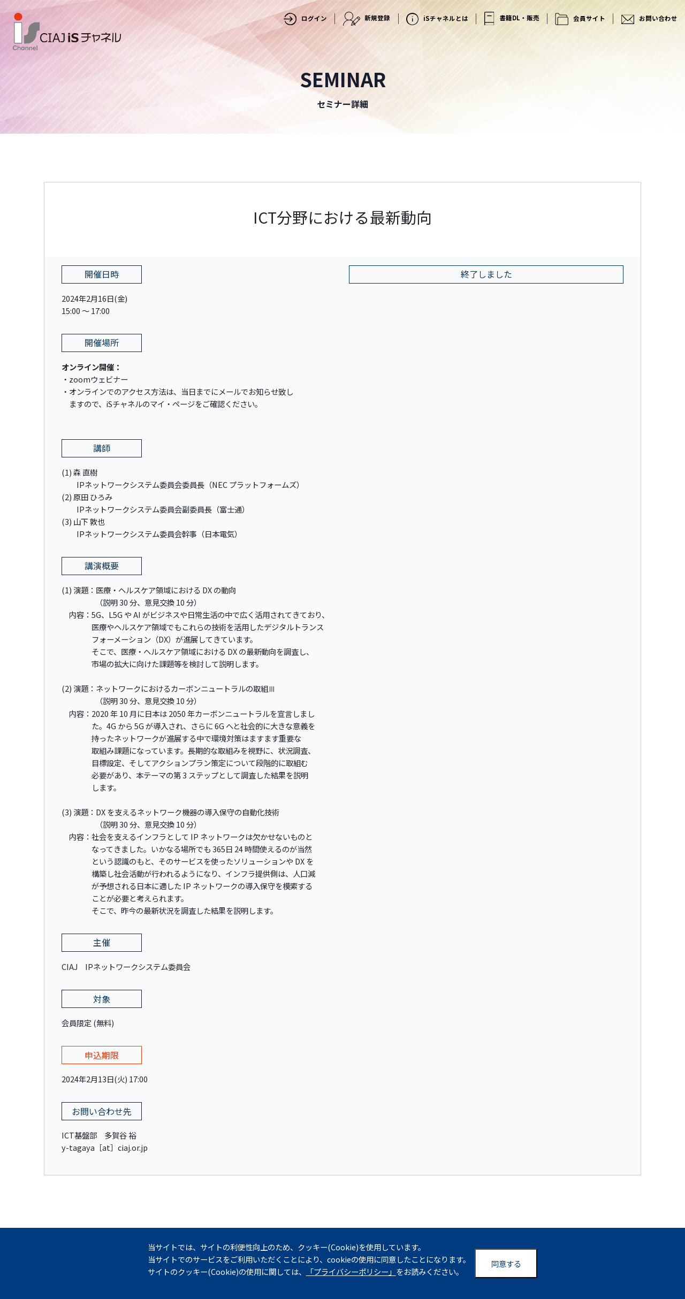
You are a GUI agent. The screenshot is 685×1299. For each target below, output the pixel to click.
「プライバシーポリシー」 (351, 1271)
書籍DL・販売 (511, 19)
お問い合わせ (649, 18)
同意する (506, 1263)
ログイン (305, 19)
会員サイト (580, 19)
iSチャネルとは (437, 19)
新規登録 (367, 19)
